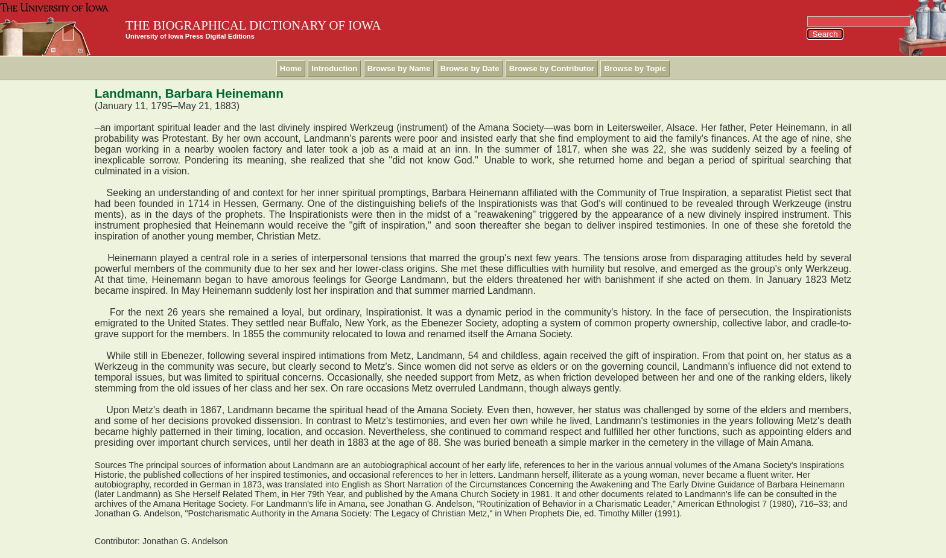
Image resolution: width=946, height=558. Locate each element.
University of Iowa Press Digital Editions (190, 36)
